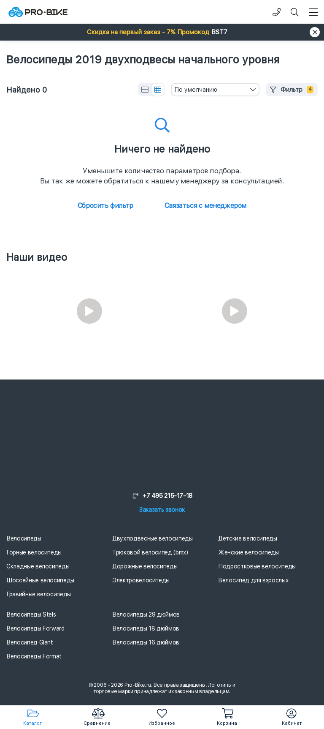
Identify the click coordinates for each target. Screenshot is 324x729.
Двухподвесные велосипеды (152, 538)
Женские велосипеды (248, 552)
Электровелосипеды (141, 580)
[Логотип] (38, 12)
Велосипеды (23, 538)
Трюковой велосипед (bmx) (150, 552)
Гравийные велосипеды (38, 594)
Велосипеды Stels (31, 614)
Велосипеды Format (34, 656)
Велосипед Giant (29, 642)
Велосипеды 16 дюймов (145, 642)
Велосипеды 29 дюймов (146, 614)
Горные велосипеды (34, 552)
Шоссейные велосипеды (40, 580)
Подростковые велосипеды (257, 566)
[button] (162, 32)
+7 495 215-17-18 (162, 496)
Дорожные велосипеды (144, 566)
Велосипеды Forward (35, 628)
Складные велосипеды (37, 566)
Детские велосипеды (247, 538)
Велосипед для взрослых (253, 580)
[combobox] (215, 89)
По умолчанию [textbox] (195, 89)
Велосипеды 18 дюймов (145, 628)
